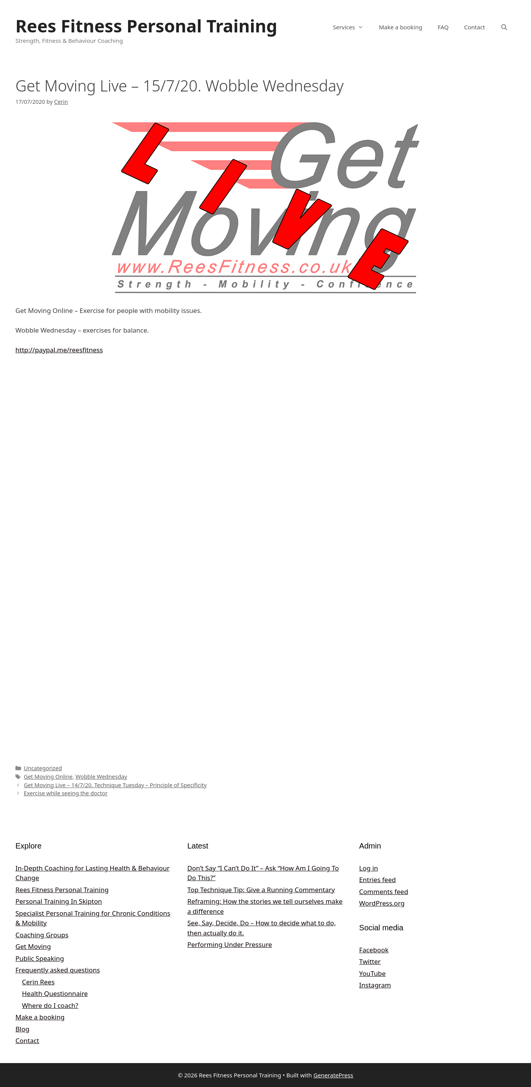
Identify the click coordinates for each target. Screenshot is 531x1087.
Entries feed (377, 879)
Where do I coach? (50, 1005)
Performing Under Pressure (229, 944)
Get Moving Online (48, 776)
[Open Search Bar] (504, 27)
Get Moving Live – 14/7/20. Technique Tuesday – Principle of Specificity (115, 785)
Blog (22, 1028)
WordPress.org (382, 903)
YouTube (372, 973)
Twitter (370, 961)
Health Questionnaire (55, 993)
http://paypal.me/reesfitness (59, 349)
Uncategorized (43, 768)
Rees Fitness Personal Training (146, 25)
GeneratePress (333, 1075)
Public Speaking (39, 958)
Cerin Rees (38, 981)
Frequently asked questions (57, 969)
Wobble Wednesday (101, 776)
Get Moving (33, 946)
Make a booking (400, 27)
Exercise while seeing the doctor (66, 793)
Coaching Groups (41, 934)
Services (352, 27)
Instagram (375, 984)
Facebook (373, 949)
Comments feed (383, 891)
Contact (474, 27)
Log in (368, 868)
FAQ (443, 27)
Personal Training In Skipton (58, 901)
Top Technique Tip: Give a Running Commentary (261, 889)
